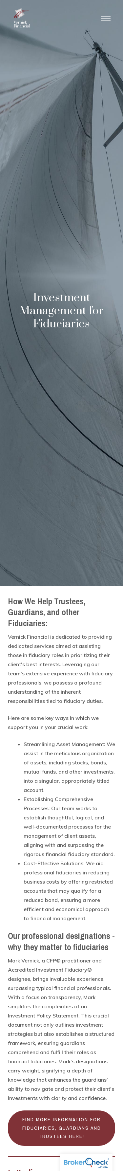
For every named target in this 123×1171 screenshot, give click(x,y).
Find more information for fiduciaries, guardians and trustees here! (61, 1128)
